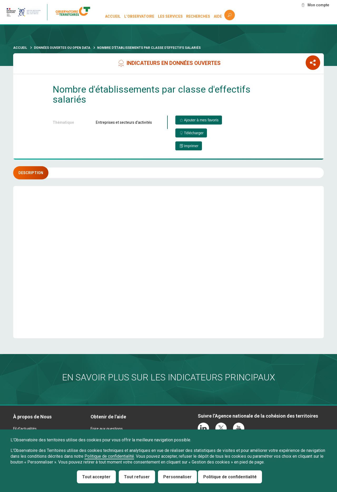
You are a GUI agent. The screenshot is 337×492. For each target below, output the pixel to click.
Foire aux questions (107, 429)
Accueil (113, 16)
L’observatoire (139, 16)
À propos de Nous (32, 416)
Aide (218, 16)
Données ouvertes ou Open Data (62, 48)
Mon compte (318, 5)
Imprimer (191, 146)
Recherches (198, 16)
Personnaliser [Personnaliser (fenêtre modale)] (177, 476)
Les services (170, 16)
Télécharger (194, 133)
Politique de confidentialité (109, 456)
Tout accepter (96, 476)
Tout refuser (137, 476)
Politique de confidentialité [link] (230, 476)
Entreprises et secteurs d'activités (124, 122)
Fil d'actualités (25, 429)
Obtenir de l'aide (108, 416)
